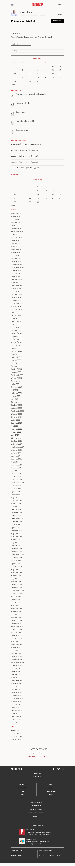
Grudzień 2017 (16, 513)
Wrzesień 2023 (16, 306)
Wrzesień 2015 (16, 594)
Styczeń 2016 (16, 582)
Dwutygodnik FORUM (16, 850)
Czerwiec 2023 (16, 315)
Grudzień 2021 (16, 369)
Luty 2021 (14, 399)
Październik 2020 (17, 411)
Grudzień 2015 (16, 585)
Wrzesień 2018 (16, 486)
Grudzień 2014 (16, 621)
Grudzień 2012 (16, 692)
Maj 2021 (14, 390)
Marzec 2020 (16, 432)
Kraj (22, 791)
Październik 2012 (17, 698)
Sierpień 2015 (16, 597)
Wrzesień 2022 (16, 342)
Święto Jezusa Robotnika (30, 144)
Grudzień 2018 (16, 477)
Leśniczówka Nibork (16, 856)
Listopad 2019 (16, 444)
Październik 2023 (17, 303)
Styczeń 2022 (16, 366)
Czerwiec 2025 (16, 244)
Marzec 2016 (16, 576)
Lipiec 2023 (15, 312)
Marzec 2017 (16, 540)
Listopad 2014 (16, 624)
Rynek (51, 784)
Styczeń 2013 (16, 689)
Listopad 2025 (16, 229)
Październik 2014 (17, 627)
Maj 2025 (14, 247)
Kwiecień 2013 (16, 680)
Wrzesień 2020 (16, 414)
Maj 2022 (14, 354)
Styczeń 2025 (16, 258)
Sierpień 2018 (16, 489)
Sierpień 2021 (16, 381)
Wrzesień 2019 (16, 450)
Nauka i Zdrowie (51, 791)
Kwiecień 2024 (16, 285)
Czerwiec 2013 (16, 674)
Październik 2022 (17, 339)
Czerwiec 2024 (16, 279)
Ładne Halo (49, 850)
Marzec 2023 (16, 324)
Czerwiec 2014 (16, 639)
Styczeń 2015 (16, 618)
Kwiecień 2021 (16, 393)
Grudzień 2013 (16, 657)
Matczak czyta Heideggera (27, 150)
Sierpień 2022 (16, 345)
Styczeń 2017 (16, 546)
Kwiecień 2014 (16, 645)
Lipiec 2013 (15, 671)
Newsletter (37, 773)
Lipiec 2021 (15, 384)
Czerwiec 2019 (16, 459)
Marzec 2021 (16, 396)
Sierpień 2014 (16, 633)
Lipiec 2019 (15, 456)
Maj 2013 (14, 677)
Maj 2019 (14, 462)
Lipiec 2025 (15, 241)
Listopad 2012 (16, 695)
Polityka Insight (15, 853)
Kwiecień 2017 (16, 537)
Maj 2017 (14, 534)
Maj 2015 (14, 606)
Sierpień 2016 (16, 561)
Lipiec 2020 (15, 420)
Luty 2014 (14, 651)
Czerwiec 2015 (16, 603)
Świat (22, 794)
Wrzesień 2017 (16, 522)
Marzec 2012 (16, 719)
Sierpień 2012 (16, 704)
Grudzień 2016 (16, 549)
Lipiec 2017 (15, 528)
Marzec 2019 (16, 468)
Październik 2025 (17, 232)
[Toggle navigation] (12, 4)
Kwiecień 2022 (16, 357)
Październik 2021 (17, 375)
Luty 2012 (14, 722)
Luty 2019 (14, 471)
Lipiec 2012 (15, 707)
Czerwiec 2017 (16, 531)
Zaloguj (60, 4)
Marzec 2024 (16, 288)
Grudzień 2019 (16, 441)
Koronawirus (22, 788)
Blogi (51, 794)
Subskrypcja (37, 776)
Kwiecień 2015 (16, 609)
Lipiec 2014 (15, 636)
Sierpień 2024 (16, 273)
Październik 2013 (17, 662)
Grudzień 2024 (16, 261)
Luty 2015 (14, 615)
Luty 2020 (15, 435)
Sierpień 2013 (16, 668)
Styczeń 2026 (16, 223)
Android (32, 830)
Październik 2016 (17, 555)
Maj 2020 (14, 426)
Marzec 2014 (16, 648)
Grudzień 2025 (16, 226)
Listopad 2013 (16, 660)
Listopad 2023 (16, 300)
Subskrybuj (57, 21)
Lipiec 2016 (15, 564)
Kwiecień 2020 (16, 429)
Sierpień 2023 (16, 309)
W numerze (22, 784)
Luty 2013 (14, 686)
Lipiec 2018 (15, 492)
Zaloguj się (15, 731)
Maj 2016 (14, 570)
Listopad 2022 (16, 336)
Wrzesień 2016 (16, 558)
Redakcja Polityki (36, 802)
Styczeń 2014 (16, 654)
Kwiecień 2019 (16, 465)
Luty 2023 (15, 327)
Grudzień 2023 (16, 297)
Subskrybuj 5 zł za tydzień (36, 757)
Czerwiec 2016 (16, 567)
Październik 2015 (17, 591)
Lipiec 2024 (15, 276)
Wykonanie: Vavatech (44, 853)
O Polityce (36, 816)
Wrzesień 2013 (16, 665)
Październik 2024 (17, 267)
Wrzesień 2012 (16, 701)
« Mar (13, 85)
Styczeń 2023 (16, 330)
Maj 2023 (14, 318)
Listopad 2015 (16, 588)
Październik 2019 (17, 447)
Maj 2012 (14, 713)
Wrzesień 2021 (16, 378)
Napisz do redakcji (36, 809)
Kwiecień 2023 (16, 321)
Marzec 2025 (16, 252)
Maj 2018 (14, 498)
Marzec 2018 (16, 504)
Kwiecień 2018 (16, 501)
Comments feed (17, 737)
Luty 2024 (15, 291)
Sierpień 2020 (16, 417)
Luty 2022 (15, 363)
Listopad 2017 (16, 516)
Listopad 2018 (16, 480)
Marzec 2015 (16, 612)
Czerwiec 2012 (16, 710)
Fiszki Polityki (31, 839)
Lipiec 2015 (15, 600)
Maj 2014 (14, 642)
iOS (27, 830)
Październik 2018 (17, 483)
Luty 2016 (14, 579)
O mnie (60, 14)
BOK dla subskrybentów (36, 813)
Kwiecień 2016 (16, 573)
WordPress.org (16, 740)
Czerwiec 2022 (16, 351)
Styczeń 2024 (16, 294)
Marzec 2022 (16, 360)
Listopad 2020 (16, 408)
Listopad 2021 (16, 372)
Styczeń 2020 (16, 438)
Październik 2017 (17, 519)
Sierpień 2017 (16, 525)
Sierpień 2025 (16, 238)
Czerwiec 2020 (16, 423)
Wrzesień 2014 (16, 630)
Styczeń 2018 (16, 510)
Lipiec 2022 (15, 348)
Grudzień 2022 (16, 333)
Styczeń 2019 (16, 474)
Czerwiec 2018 (16, 495)
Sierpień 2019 (16, 453)
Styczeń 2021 (16, 402)
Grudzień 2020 (16, 405)
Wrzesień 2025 (16, 235)
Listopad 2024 (16, 264)
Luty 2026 (15, 220)
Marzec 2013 (16, 683)
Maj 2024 (14, 282)
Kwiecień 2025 (16, 249)
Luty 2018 (14, 507)
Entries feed (15, 734)
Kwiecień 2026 (16, 214)
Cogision (45, 850)
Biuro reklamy (36, 806)
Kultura (50, 788)
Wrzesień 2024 (16, 270)
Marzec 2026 (16, 217)
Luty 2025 (15, 255)
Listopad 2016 (16, 552)
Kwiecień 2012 (16, 716)
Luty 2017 (14, 543)
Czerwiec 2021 (16, 387)
